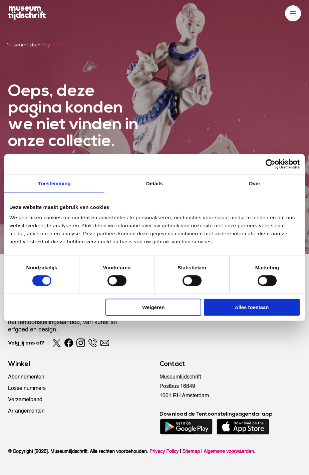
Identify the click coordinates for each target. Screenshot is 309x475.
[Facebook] (68, 342)
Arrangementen (26, 411)
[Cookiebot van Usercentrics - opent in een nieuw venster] (270, 164)
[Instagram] (80, 342)
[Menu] (293, 13)
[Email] (104, 342)
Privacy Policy (164, 451)
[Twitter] (56, 342)
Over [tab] (255, 183)
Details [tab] (154, 183)
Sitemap (191, 451)
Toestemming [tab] (54, 183)
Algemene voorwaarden (229, 451)
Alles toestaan (252, 307)
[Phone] (92, 342)
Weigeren (153, 307)
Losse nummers (27, 388)
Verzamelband (25, 399)
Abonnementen (26, 377)
